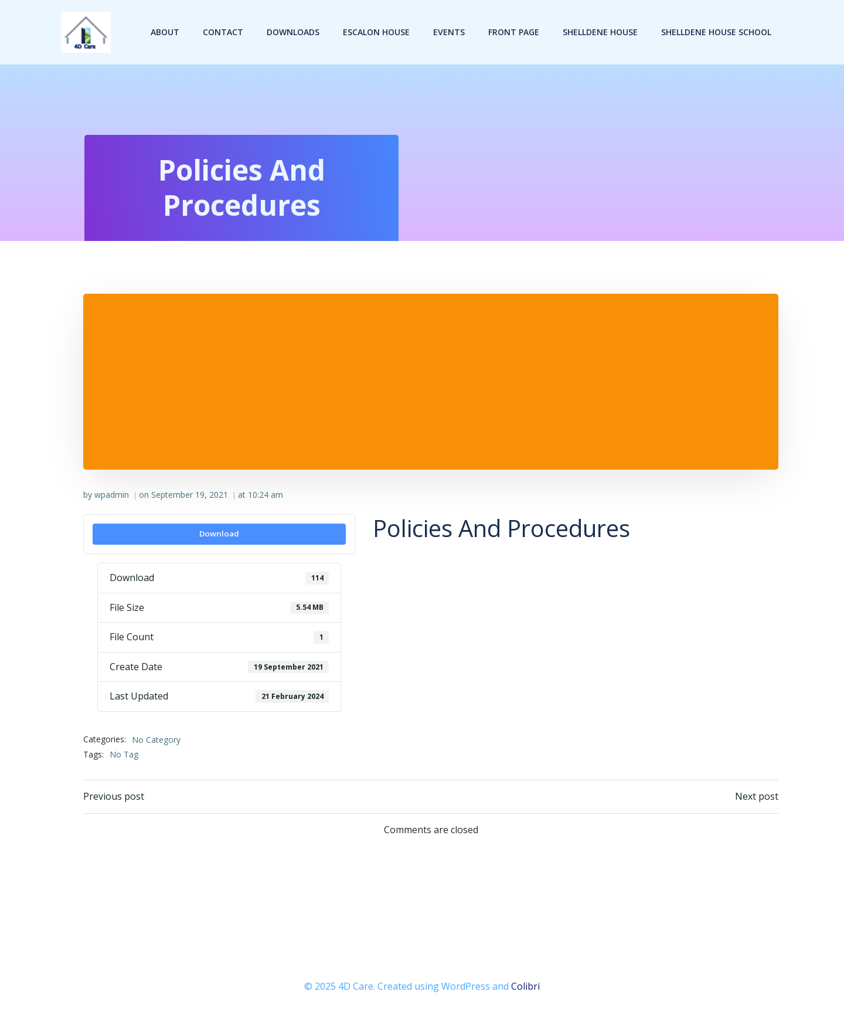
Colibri (525, 986)
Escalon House (376, 32)
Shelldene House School (716, 32)
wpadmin (111, 494)
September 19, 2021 (189, 494)
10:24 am (265, 494)
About (165, 32)
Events (449, 32)
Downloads (293, 32)
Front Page (513, 32)
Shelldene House (600, 32)
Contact (223, 32)
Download (219, 533)
